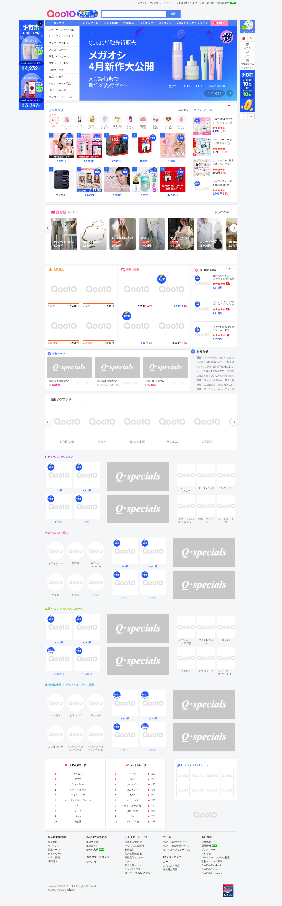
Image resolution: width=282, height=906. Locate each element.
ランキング (56, 110)
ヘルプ (193, 3)
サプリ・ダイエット (60, 42)
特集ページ (58, 353)
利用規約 (129, 849)
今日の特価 (132, 269)
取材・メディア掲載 (212, 861)
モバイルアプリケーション (177, 849)
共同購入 (58, 269)
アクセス (129, 861)
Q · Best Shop (208, 269)
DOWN (251, 116)
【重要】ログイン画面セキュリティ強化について (215, 380)
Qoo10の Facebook (211, 865)
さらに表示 (183, 110)
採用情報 (206, 845)
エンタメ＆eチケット (196, 765)
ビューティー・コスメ (61, 36)
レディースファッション (62, 29)
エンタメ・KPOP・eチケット (64, 96)
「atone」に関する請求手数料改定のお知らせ (215, 366)
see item (189, 467)
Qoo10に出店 (207, 3)
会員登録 (52, 841)
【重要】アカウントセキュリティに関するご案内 (215, 389)
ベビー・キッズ (57, 90)
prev (48, 228)
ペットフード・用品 (60, 83)
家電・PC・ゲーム (59, 56)
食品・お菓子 (56, 76)
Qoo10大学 (223, 3)
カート (170, 3)
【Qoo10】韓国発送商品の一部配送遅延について (215, 362)
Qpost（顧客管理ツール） (176, 845)
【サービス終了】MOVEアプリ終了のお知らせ (215, 371)
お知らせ (202, 351)
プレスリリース (210, 849)
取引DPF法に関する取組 (137, 873)
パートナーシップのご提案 (216, 857)
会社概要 (206, 841)
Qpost (183, 3)
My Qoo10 (155, 3)
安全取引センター (134, 865)
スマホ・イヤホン (58, 63)
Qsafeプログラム (134, 869)
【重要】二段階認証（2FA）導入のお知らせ (215, 384)
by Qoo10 (74, 212)
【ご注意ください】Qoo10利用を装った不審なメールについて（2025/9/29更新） (215, 375)
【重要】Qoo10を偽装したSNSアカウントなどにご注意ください (215, 357)
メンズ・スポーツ (58, 49)
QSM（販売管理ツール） (176, 841)
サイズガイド (247, 68)
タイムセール (202, 110)
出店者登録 (92, 841)
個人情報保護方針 (134, 853)
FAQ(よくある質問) (135, 845)
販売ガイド (92, 845)
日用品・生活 (56, 70)
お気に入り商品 (171, 865)
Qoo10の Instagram (212, 873)
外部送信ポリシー (134, 857)
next (234, 228)
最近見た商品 (170, 869)
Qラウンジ (91, 861)
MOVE (58, 212)
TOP (243, 116)
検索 (172, 13)
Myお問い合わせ (133, 841)
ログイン (142, 3)
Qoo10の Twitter (210, 869)
